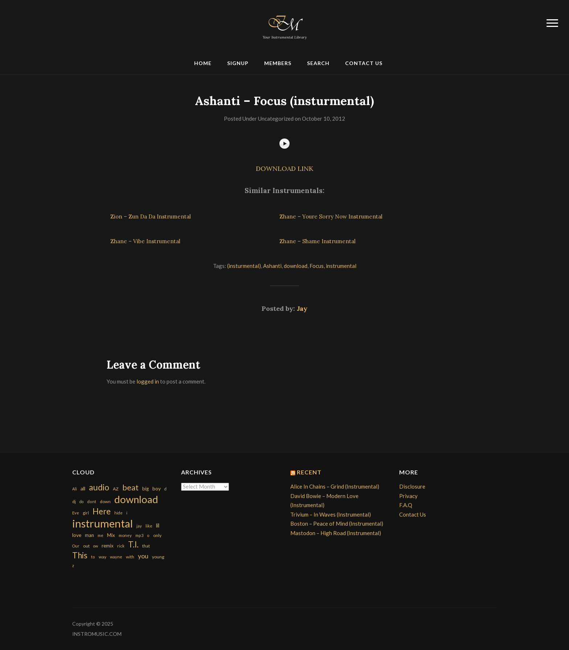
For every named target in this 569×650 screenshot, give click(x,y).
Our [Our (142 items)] (75, 545)
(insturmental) (244, 265)
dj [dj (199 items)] (74, 501)
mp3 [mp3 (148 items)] (139, 535)
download (295, 265)
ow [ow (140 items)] (95, 545)
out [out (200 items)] (86, 546)
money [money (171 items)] (125, 535)
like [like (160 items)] (149, 525)
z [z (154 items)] (73, 565)
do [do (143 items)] (81, 501)
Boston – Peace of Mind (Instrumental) (336, 523)
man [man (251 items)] (89, 535)
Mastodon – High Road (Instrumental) (335, 533)
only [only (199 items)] (157, 535)
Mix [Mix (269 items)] (111, 535)
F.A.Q (405, 505)
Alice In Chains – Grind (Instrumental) (334, 486)
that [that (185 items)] (146, 546)
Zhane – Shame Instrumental (317, 241)
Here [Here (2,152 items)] (102, 511)
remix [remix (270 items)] (108, 546)
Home (203, 63)
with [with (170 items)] (130, 556)
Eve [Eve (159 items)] (75, 512)
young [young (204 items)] (158, 556)
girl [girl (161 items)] (86, 512)
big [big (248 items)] (145, 488)
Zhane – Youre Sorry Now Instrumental (330, 216)
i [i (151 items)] (126, 512)
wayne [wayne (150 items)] (116, 556)
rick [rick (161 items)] (120, 545)
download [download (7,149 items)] (136, 499)
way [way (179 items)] (102, 556)
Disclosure (412, 486)
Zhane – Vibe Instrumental (145, 241)
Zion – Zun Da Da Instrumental (150, 216)
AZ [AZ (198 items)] (116, 488)
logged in (147, 381)
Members (277, 63)
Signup (238, 63)
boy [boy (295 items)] (156, 488)
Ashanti (272, 265)
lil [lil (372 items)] (157, 525)
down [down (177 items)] (105, 501)
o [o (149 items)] (148, 535)
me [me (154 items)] (100, 535)
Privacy (408, 496)
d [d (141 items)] (165, 488)
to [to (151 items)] (93, 556)
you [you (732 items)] (143, 556)
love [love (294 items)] (76, 535)
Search (318, 63)
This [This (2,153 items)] (79, 555)
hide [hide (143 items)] (118, 512)
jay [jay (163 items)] (139, 525)
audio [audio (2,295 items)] (99, 487)
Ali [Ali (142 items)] (74, 488)
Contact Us (363, 63)
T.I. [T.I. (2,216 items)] (133, 544)
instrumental (341, 265)
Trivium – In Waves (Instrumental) (330, 514)
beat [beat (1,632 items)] (130, 487)
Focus (317, 265)
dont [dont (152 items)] (91, 501)
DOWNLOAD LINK (284, 168)
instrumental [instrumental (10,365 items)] (102, 523)
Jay (302, 308)
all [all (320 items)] (83, 488)
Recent (309, 472)
